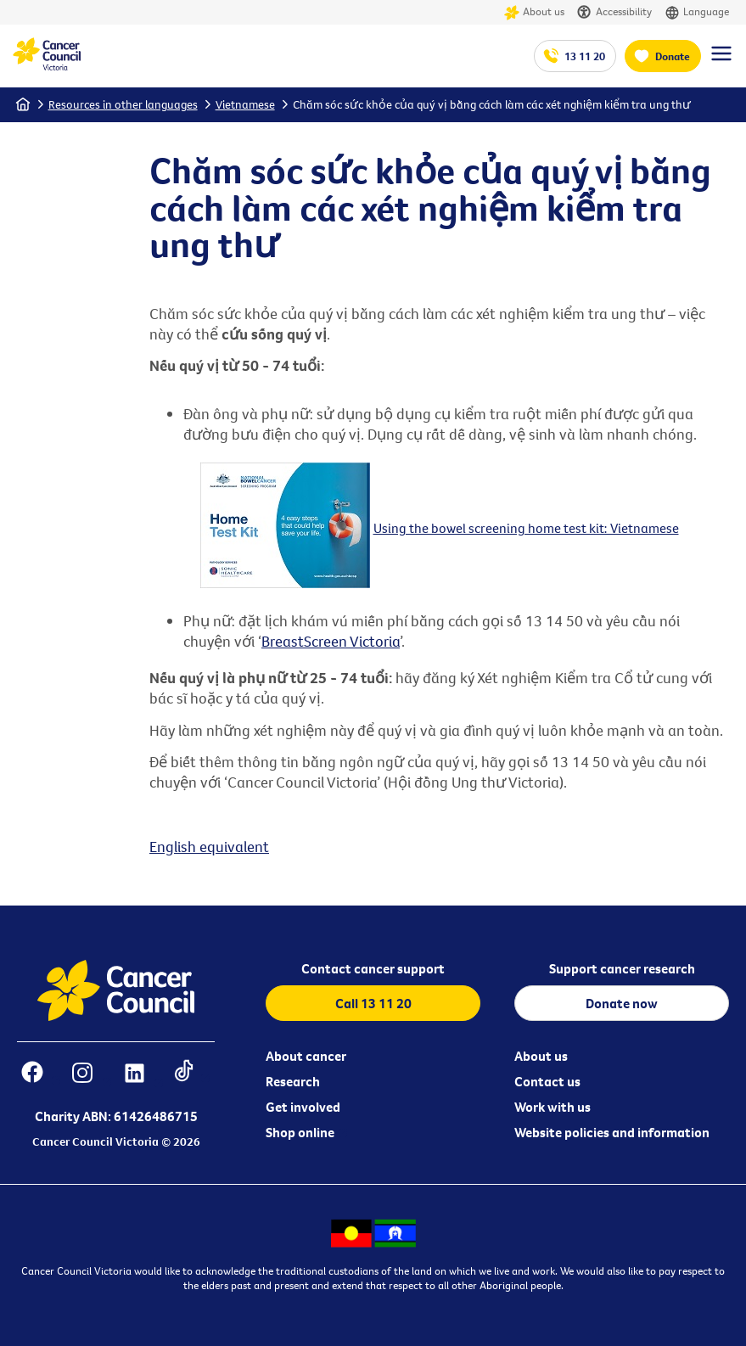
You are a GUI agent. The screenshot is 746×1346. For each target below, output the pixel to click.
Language (697, 12)
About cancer (306, 1055)
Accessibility (614, 12)
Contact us (547, 1081)
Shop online (300, 1132)
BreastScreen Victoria (330, 641)
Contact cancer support (373, 968)
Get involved (303, 1106)
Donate (672, 56)
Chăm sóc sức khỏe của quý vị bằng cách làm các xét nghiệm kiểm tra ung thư (492, 104)
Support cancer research (622, 968)
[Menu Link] (721, 61)
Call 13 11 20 (373, 1003)
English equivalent (209, 846)
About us (534, 12)
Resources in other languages (123, 104)
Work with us (552, 1106)
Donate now (622, 1003)
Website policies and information (612, 1132)
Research (293, 1081)
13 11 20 (584, 56)
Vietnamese (245, 104)
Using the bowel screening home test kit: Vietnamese (526, 527)
